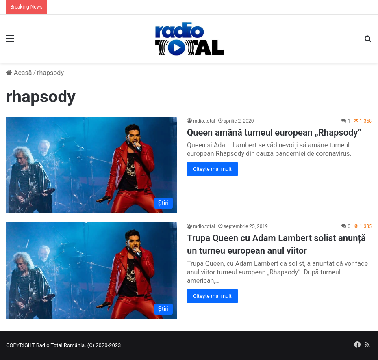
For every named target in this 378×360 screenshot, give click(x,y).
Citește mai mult (212, 169)
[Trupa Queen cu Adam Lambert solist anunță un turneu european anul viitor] (91, 270)
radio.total (204, 121)
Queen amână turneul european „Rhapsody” (274, 132)
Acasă (19, 73)
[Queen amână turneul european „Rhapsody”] (91, 165)
